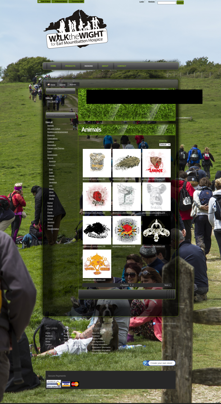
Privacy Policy (97, 339)
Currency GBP (77, 1)
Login (142, 1)
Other (51, 192)
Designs (89, 66)
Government (52, 155)
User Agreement (98, 342)
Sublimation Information (101, 347)
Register (151, 1)
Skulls (51, 199)
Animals (50, 125)
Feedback (96, 336)
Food (49, 151)
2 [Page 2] (133, 285)
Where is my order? (71, 347)
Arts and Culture (53, 129)
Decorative (51, 145)
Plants (50, 212)
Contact (122, 66)
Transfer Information (100, 353)
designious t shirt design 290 (153, 179)
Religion (50, 216)
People (50, 209)
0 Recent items (61, 1)
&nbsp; (97, 163)
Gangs (51, 176)
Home (53, 66)
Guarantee (68, 342)
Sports (50, 225)
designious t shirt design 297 (94, 213)
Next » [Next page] (167, 285)
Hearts (51, 179)
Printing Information (99, 344)
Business (51, 135)
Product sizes (69, 333)
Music (51, 189)
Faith (51, 172)
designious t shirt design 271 (124, 179)
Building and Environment (57, 132)
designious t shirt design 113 (124, 246)
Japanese (53, 182)
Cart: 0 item (45, 1)
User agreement (92, 395)
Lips (50, 186)
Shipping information (72, 344)
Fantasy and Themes (55, 148)
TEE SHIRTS (52, 101)
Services (50, 222)
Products (70, 66)
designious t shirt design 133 (94, 280)
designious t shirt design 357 (94, 179)
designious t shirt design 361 (124, 213)
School (50, 219)
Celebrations (52, 138)
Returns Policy (69, 339)
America (52, 161)
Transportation (53, 229)
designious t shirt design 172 (153, 213)
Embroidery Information (101, 350)
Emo (51, 169)
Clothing (50, 142)
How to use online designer (74, 336)
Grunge (63, 85)
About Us (95, 333)
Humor (50, 203)
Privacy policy (107, 395)
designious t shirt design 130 (153, 246)
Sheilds (52, 195)
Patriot (50, 206)
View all (49, 98)
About (105, 66)
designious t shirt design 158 (94, 246)
